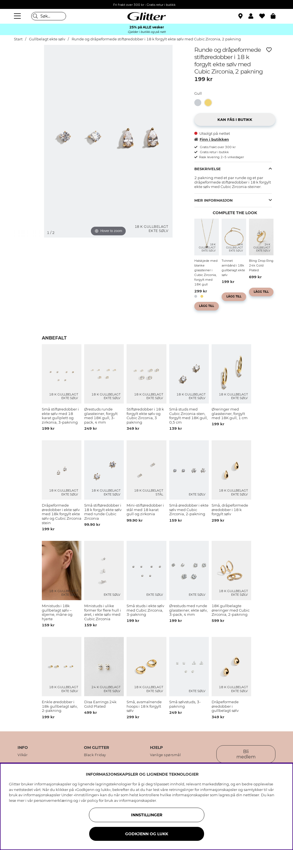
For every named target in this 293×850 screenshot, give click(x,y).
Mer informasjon (213, 200)
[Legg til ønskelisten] (269, 50)
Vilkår (23, 755)
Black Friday (95, 755)
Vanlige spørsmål (165, 755)
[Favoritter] (265, 16)
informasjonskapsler (137, 800)
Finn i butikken (211, 139)
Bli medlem (246, 754)
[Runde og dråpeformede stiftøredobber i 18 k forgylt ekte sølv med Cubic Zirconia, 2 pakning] (210, 102)
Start (18, 39)
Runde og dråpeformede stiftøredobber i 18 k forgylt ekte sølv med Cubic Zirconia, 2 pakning (156, 39)
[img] (28, 66)
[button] (253, 16)
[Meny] (18, 16)
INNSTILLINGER (146, 814)
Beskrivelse (207, 169)
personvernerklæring (53, 800)
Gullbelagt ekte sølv (47, 39)
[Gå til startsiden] (147, 16)
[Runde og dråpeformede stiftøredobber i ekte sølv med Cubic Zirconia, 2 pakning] (199, 102)
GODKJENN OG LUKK (146, 833)
